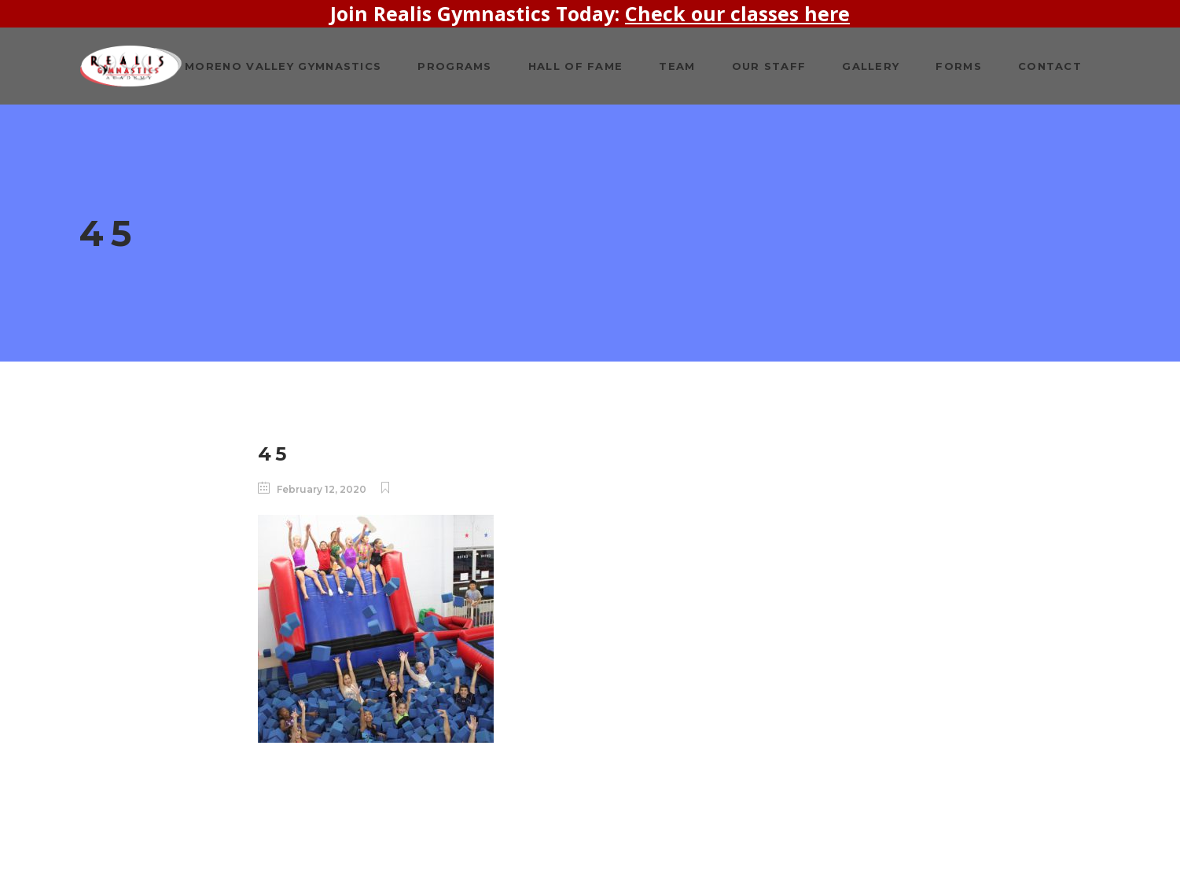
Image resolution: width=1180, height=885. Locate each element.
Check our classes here (737, 13)
